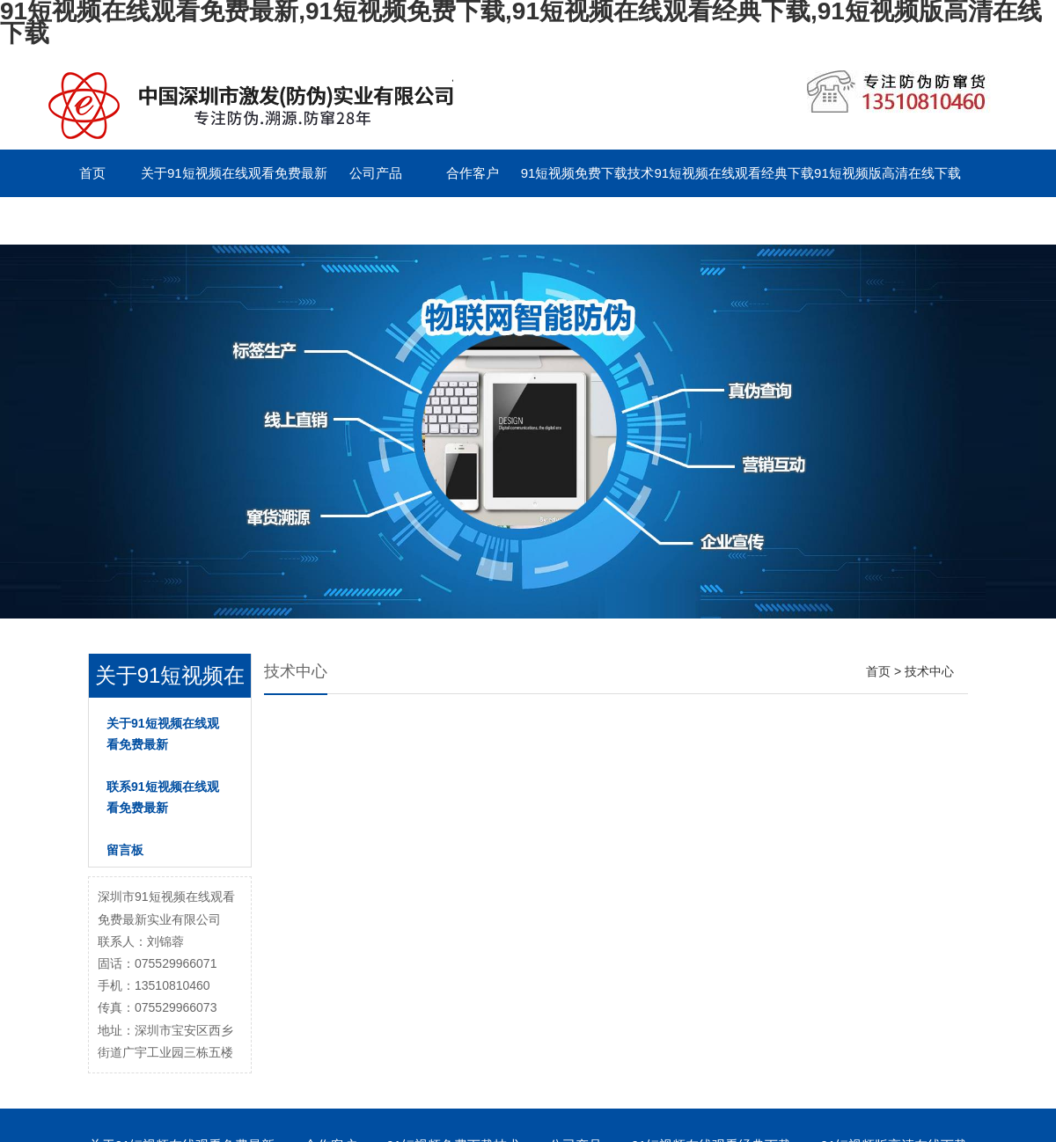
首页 (92, 172)
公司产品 (375, 172)
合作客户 (472, 172)
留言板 (278, 220)
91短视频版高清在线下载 (887, 172)
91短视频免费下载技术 (588, 172)
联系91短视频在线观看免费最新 (137, 220)
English (375, 220)
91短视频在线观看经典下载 (734, 172)
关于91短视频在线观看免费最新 (234, 172)
